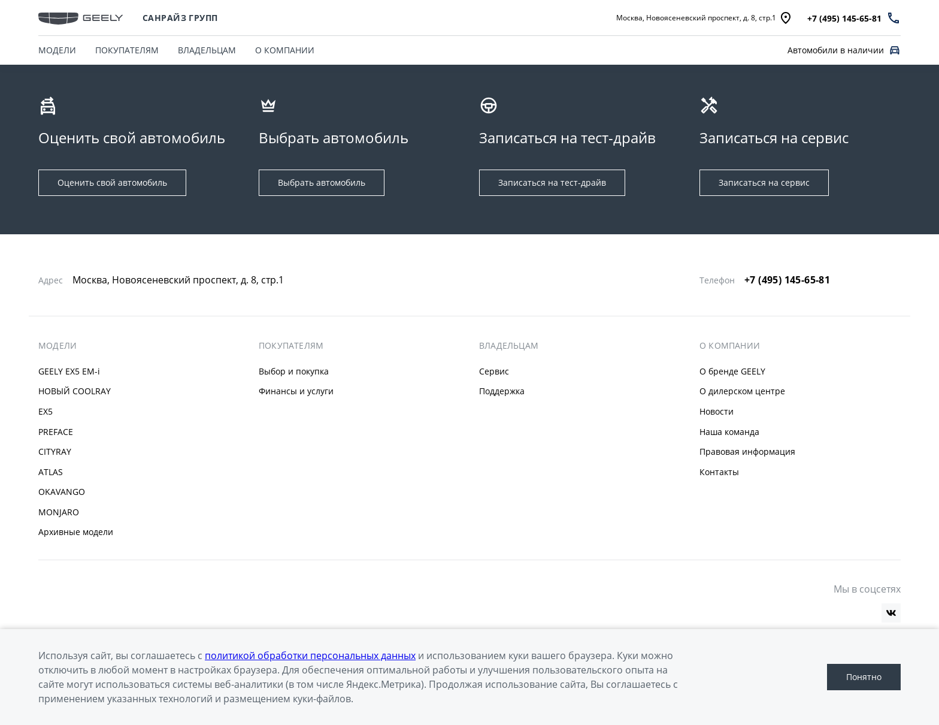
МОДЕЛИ (57, 50)
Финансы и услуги (296, 391)
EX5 (45, 411)
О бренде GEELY (732, 371)
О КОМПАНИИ (284, 50)
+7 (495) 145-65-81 (787, 279)
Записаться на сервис (764, 182)
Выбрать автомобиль (321, 182)
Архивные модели (75, 531)
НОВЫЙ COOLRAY (74, 391)
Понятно (864, 676)
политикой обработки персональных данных (310, 655)
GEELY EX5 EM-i (69, 371)
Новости (716, 411)
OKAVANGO (61, 491)
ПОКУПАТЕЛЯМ (127, 50)
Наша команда (729, 431)
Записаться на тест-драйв (552, 182)
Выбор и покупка (294, 371)
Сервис (494, 371)
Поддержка (502, 391)
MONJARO (58, 512)
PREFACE (55, 431)
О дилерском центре (742, 391)
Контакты (719, 472)
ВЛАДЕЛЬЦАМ (207, 50)
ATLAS (50, 472)
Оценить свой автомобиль (112, 182)
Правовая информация (747, 451)
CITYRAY (54, 451)
